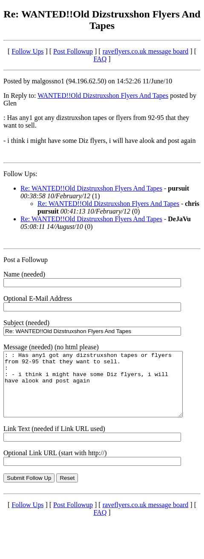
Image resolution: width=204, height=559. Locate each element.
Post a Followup (25, 259)
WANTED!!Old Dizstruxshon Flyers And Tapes (102, 95)
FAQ (99, 59)
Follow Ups (27, 51)
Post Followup (73, 51)
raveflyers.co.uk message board (146, 51)
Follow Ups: (20, 173)
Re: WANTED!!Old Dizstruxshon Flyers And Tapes (91, 188)
